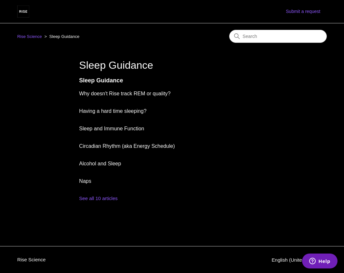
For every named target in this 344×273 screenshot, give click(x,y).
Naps (85, 181)
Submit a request (303, 11)
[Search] (278, 36)
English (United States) (299, 260)
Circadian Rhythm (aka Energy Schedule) (127, 146)
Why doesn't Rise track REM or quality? (124, 93)
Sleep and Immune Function (111, 128)
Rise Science (29, 36)
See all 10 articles (98, 198)
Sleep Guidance (101, 80)
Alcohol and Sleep (100, 163)
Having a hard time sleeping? (112, 111)
